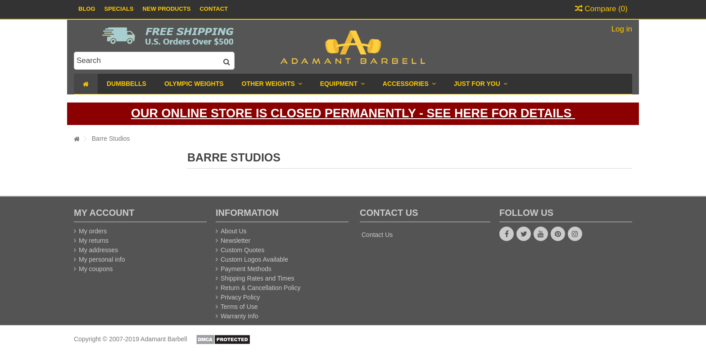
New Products (167, 8)
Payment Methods (246, 268)
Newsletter (235, 240)
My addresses (98, 250)
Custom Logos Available (254, 259)
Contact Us (377, 234)
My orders (93, 231)
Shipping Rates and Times (257, 278)
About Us (234, 231)
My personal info (102, 259)
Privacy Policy (240, 297)
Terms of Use (239, 306)
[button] (480, 84)
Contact (213, 8)
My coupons (96, 268)
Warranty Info (239, 316)
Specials (119, 8)
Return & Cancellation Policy (260, 287)
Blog (86, 8)
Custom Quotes (242, 250)
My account (104, 213)
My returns (94, 240)
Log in (620, 29)
